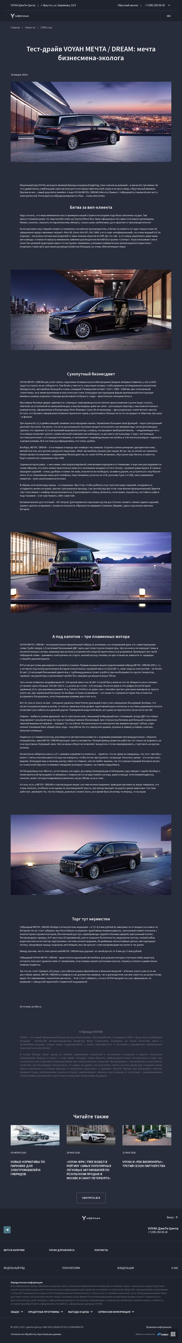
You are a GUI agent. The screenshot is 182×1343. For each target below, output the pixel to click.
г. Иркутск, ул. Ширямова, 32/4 (58, 5)
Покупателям (71, 1268)
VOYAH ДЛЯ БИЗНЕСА (61, 1250)
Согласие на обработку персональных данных (36, 1334)
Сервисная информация (114, 1312)
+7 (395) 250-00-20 (157, 1232)
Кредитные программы (43, 1312)
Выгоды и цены (78, 1312)
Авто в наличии (14, 1250)
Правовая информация (158, 1327)
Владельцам (125, 1268)
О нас (174, 1268)
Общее (15, 1312)
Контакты (101, 1250)
